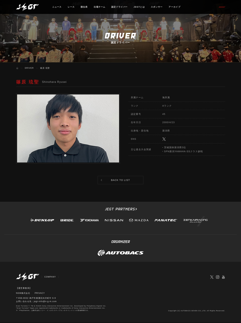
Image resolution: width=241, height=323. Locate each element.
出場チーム (100, 7)
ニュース (57, 7)
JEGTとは (139, 7)
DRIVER (29, 68)
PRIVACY (40, 294)
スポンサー (157, 7)
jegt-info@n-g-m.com (45, 302)
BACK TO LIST (120, 180)
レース (71, 7)
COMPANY (50, 277)
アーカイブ (175, 7)
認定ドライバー (120, 7)
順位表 (84, 7)
